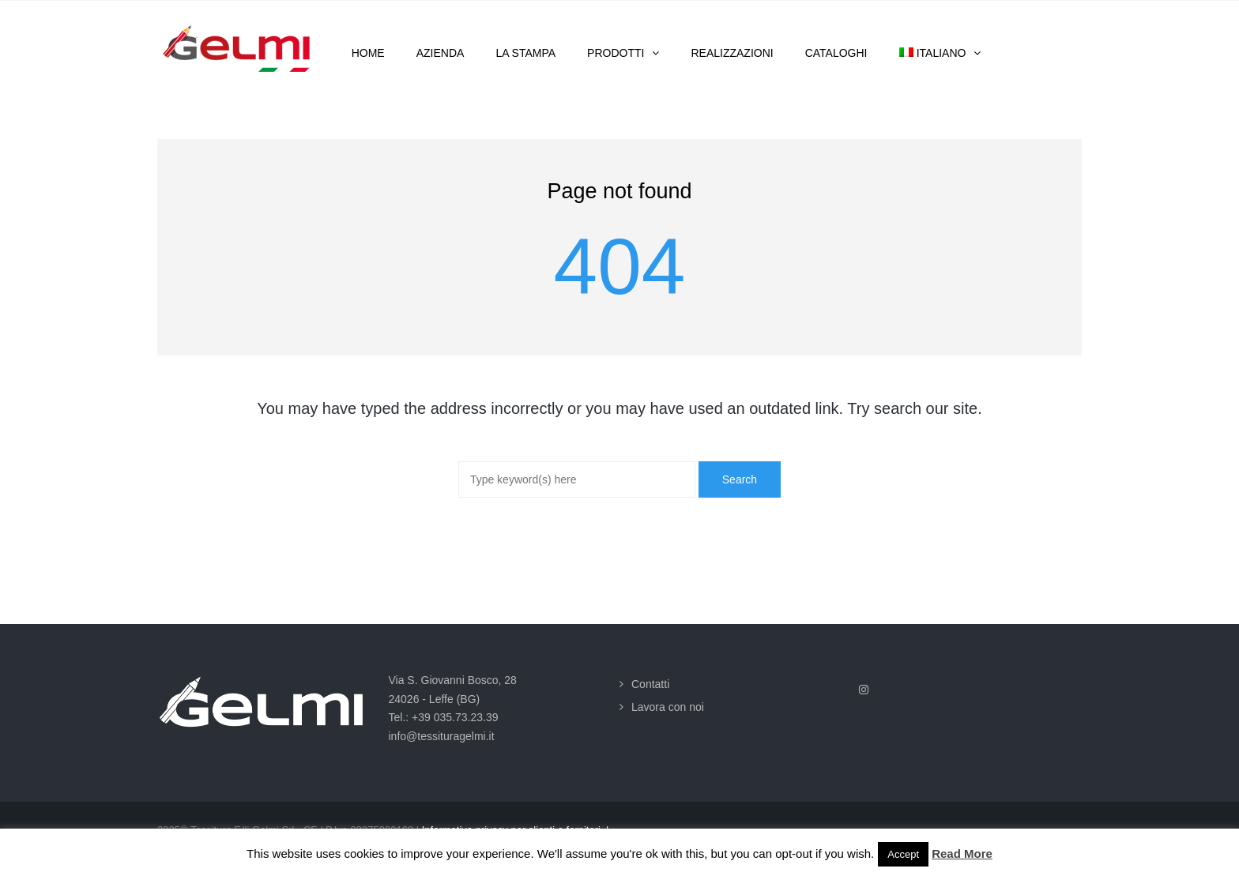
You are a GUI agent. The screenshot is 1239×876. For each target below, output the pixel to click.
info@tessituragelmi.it (442, 736)
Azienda (440, 53)
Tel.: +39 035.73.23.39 (444, 717)
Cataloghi (836, 53)
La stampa (525, 53)
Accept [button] (903, 854)
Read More (962, 853)
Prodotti (615, 53)
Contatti (650, 684)
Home (368, 53)
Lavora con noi (667, 707)
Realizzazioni (732, 53)
